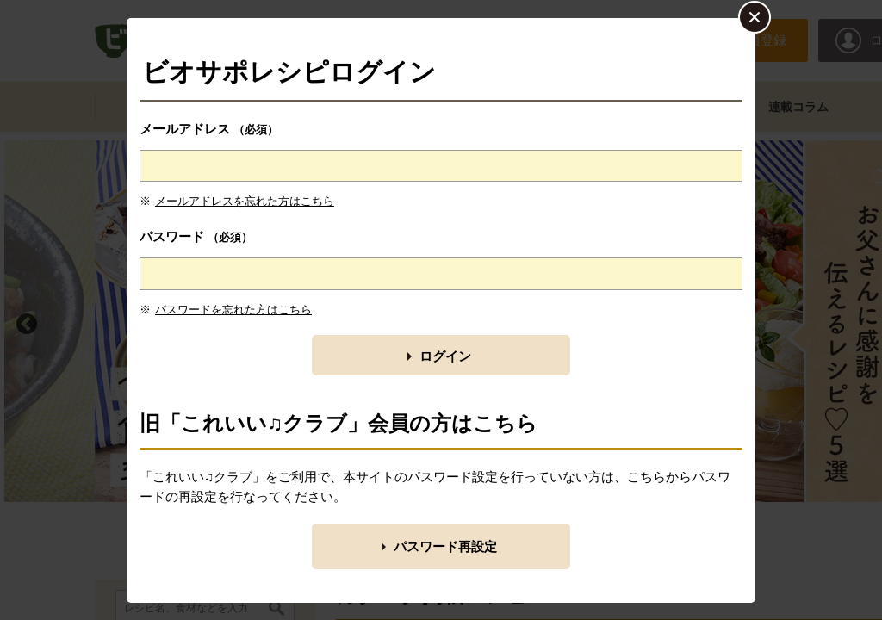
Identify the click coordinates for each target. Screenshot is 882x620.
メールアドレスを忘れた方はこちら (244, 201)
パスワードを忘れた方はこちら (233, 309)
